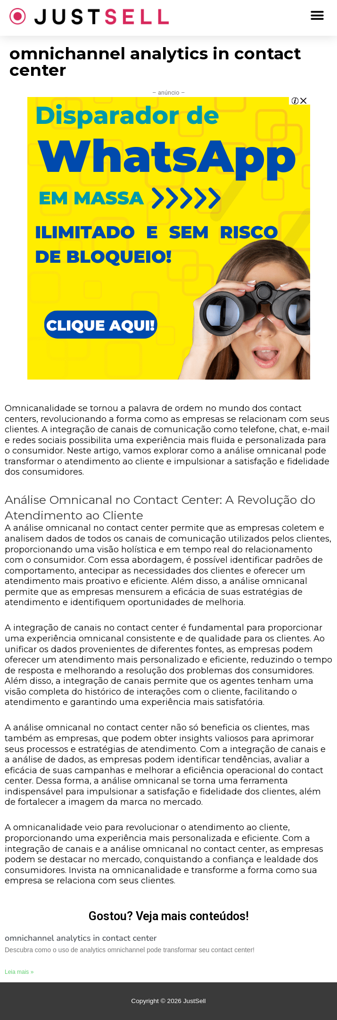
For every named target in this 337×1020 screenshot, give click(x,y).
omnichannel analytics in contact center (81, 938)
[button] (317, 15)
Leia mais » (19, 972)
